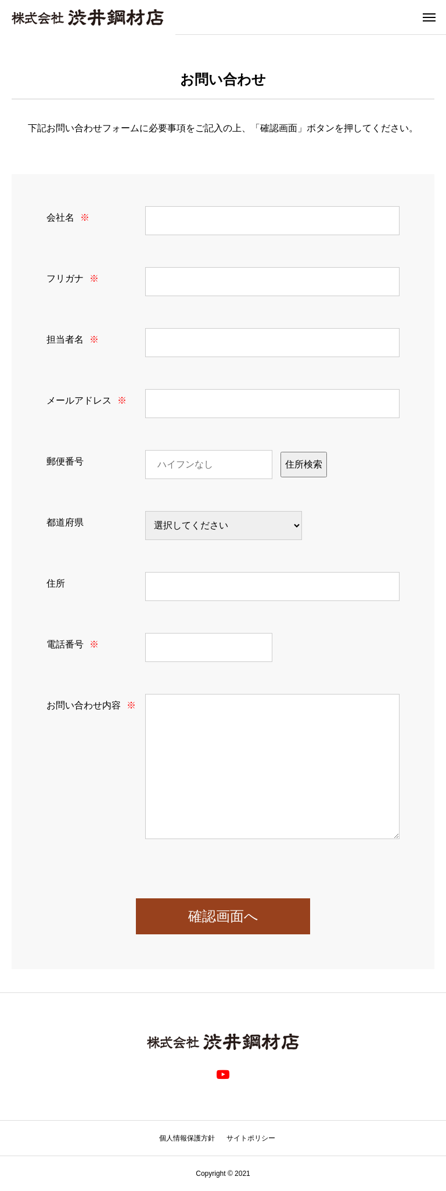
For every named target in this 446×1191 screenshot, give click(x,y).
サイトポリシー (250, 1138)
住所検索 (303, 464)
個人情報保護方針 (187, 1138)
